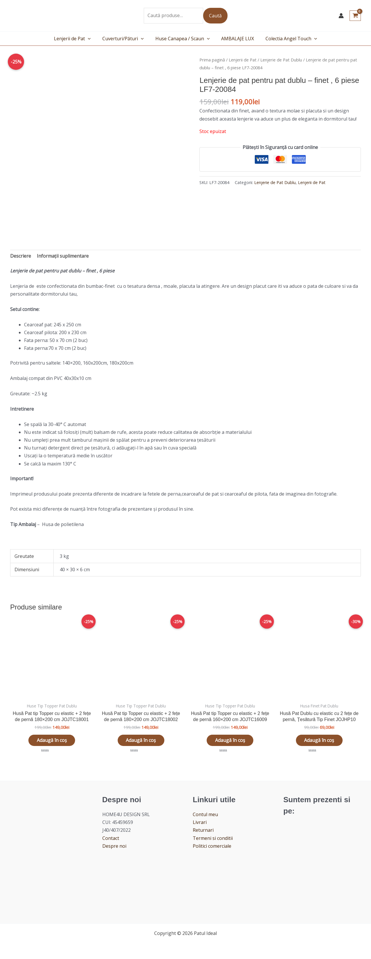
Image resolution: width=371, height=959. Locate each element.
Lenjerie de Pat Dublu (281, 60)
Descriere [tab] (20, 256)
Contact (110, 838)
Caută (215, 15)
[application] (92, 39)
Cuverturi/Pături (125, 39)
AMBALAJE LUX (235, 38)
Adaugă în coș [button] (52, 740)
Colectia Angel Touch (286, 39)
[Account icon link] (341, 15)
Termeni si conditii (213, 838)
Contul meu (205, 815)
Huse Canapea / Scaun (182, 39)
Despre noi (114, 846)
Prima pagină (212, 60)
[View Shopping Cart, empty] (355, 15)
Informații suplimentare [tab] (63, 256)
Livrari (200, 823)
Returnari (203, 830)
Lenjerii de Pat (77, 39)
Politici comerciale (212, 846)
